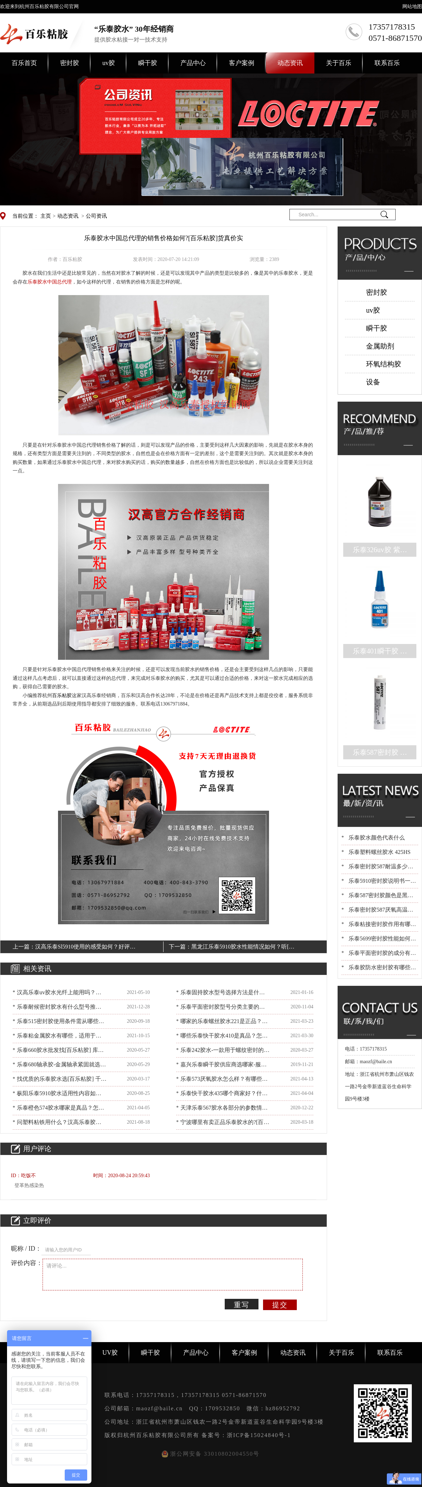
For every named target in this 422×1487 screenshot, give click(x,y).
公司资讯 (96, 216)
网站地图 (412, 6)
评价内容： (27, 1262)
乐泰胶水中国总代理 (49, 282)
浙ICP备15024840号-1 (259, 1435)
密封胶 (69, 62)
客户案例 (241, 62)
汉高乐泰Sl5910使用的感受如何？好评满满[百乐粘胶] (85, 948)
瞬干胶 (147, 62)
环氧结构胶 (383, 364)
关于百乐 (338, 62)
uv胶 (108, 62)
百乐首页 (24, 62)
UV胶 (110, 1352)
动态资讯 (290, 62)
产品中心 (193, 62)
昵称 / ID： (26, 1248)
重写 (241, 1305)
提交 (280, 1305)
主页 (45, 216)
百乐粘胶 (62, 695)
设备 (373, 382)
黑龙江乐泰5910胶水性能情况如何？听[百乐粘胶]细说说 (242, 948)
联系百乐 (387, 62)
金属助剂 (380, 346)
